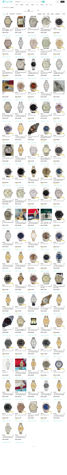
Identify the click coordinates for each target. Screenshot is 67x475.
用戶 (38, 10)
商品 (29, 10)
